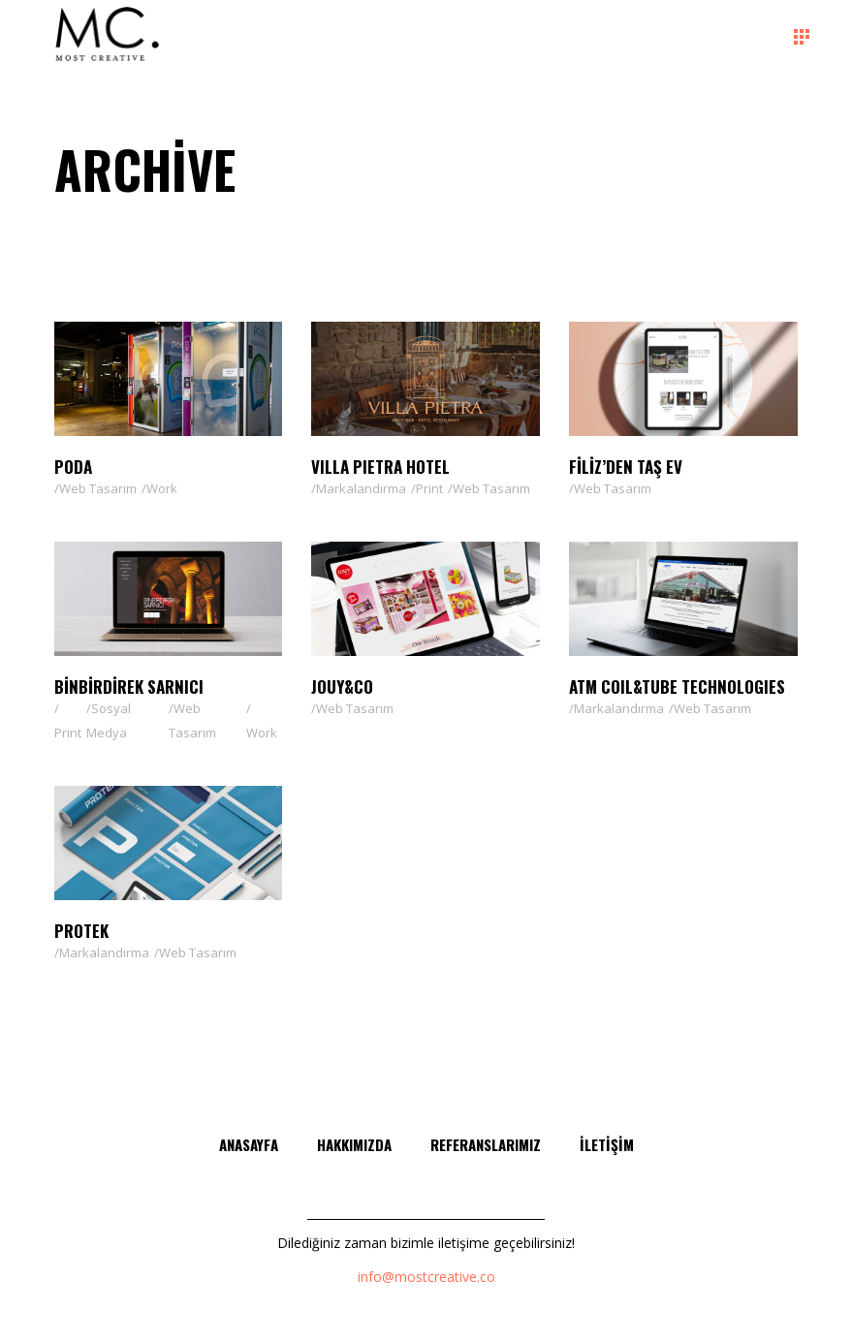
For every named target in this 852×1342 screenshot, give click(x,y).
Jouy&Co (342, 686)
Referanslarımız (485, 1144)
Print (429, 488)
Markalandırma (361, 488)
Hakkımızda (354, 1144)
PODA (73, 466)
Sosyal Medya (108, 720)
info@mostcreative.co (426, 1276)
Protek (81, 931)
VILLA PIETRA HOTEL (380, 466)
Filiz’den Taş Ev (625, 466)
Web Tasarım (98, 488)
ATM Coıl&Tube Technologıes (677, 686)
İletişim (607, 1144)
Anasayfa (248, 1144)
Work (161, 488)
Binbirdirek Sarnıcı (129, 686)
